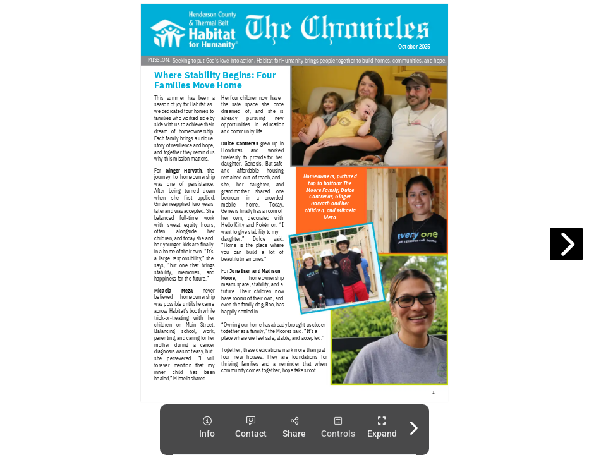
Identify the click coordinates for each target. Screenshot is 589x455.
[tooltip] (207, 427)
